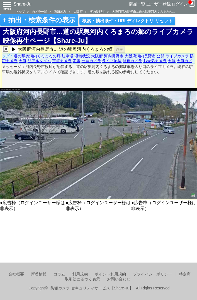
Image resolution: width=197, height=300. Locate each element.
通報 (119, 49)
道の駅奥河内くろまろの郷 (37, 56)
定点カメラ (62, 60)
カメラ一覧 (39, 11)
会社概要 (16, 274)
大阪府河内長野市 (140, 56)
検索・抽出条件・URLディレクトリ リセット (127, 20)
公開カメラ (91, 60)
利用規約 (80, 274)
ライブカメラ (177, 56)
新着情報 (39, 274)
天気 (22, 60)
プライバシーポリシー (152, 274)
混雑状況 (82, 56)
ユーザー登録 (158, 4)
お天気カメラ (155, 60)
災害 (77, 60)
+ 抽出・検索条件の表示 (39, 20)
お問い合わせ (118, 279)
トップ (20, 11)
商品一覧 (137, 4)
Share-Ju (22, 4)
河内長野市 (96, 11)
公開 (160, 56)
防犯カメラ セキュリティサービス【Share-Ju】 (91, 288)
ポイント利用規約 (110, 274)
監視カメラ (132, 60)
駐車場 (67, 56)
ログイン (179, 4)
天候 (172, 60)
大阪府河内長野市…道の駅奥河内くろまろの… (143, 11)
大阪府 (77, 11)
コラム (59, 274)
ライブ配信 (111, 60)
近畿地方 (60, 11)
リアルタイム (39, 60)
